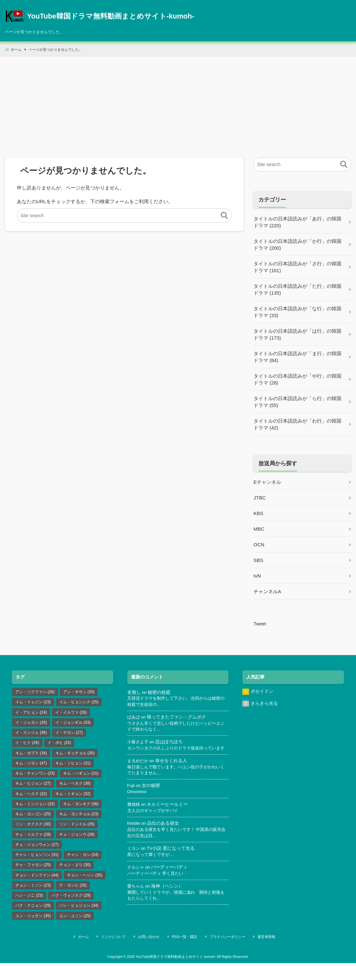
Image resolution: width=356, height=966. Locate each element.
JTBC (259, 497)
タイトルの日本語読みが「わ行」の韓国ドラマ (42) (297, 424)
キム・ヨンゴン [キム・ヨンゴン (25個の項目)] (33, 817)
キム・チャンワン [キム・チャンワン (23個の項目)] (35, 775)
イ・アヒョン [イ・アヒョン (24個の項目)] (31, 712)
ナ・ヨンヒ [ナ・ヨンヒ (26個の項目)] (73, 889)
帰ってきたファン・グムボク (177, 717)
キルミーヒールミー (168, 812)
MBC (258, 529)
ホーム (99, 941)
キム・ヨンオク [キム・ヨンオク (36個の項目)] (81, 806)
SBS (258, 560)
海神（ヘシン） (169, 895)
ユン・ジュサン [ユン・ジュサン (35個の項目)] (33, 920)
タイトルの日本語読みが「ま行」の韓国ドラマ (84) (297, 357)
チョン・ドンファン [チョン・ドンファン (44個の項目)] (37, 879)
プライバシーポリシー (223, 941)
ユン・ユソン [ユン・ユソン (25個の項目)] (75, 920)
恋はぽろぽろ (171, 742)
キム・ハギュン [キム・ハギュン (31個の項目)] (81, 775)
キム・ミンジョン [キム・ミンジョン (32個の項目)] (35, 806)
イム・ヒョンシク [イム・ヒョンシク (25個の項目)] (79, 702)
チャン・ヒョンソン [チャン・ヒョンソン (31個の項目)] (37, 858)
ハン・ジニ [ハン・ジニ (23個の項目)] (29, 900)
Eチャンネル (267, 482)
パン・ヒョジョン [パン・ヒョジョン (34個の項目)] (79, 910)
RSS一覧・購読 (185, 941)
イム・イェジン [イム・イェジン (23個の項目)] (33, 702)
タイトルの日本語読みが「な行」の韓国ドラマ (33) (297, 312)
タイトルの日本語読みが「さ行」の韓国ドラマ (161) (297, 267)
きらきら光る (264, 703)
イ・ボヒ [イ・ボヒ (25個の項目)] (59, 744)
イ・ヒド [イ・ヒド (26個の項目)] (27, 744)
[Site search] (124, 215)
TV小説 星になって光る (172, 856)
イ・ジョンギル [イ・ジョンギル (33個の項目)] (73, 723)
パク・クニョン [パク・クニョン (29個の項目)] (33, 910)
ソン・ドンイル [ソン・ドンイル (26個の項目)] (77, 827)
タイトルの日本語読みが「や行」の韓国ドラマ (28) (297, 379)
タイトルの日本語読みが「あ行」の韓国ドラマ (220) (297, 222)
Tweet (260, 623)
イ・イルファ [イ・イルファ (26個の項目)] (71, 712)
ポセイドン (262, 691)
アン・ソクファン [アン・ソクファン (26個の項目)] (35, 692)
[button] (224, 215)
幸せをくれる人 (173, 767)
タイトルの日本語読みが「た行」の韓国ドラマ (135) (297, 289)
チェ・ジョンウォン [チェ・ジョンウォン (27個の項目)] (37, 848)
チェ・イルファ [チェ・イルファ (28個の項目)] (33, 837)
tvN (257, 576)
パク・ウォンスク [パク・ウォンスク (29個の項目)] (71, 900)
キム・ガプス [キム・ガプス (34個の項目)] (31, 754)
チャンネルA (267, 591)
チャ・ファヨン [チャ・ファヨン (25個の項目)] (33, 868)
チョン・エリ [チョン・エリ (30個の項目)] (75, 868)
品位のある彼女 (164, 831)
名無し (134, 692)
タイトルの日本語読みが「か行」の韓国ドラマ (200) (297, 244)
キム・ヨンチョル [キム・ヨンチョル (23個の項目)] (79, 817)
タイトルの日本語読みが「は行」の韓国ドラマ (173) (297, 334)
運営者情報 (257, 941)
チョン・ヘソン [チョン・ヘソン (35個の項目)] (85, 879)
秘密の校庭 (159, 692)
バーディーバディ (171, 876)
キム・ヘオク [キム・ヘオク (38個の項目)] (75, 785)
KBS (258, 513)
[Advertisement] (178, 101)
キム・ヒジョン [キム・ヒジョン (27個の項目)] (33, 785)
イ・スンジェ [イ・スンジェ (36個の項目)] (31, 733)
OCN (258, 544)
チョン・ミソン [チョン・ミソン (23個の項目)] (33, 889)
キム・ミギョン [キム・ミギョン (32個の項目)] (73, 796)
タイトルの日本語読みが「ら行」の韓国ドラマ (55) (297, 402)
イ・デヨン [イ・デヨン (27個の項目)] (69, 733)
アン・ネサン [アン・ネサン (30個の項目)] (79, 692)
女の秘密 (152, 793)
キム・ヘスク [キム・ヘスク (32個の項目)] (31, 796)
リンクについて (124, 941)
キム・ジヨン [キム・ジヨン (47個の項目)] (31, 765)
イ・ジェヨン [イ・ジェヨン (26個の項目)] (31, 723)
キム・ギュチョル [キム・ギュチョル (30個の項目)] (75, 754)
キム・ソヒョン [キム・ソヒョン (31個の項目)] (73, 765)
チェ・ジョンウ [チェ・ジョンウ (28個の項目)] (77, 837)
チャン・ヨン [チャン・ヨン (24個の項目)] (83, 858)
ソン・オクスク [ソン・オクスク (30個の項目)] (33, 827)
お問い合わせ (154, 941)
